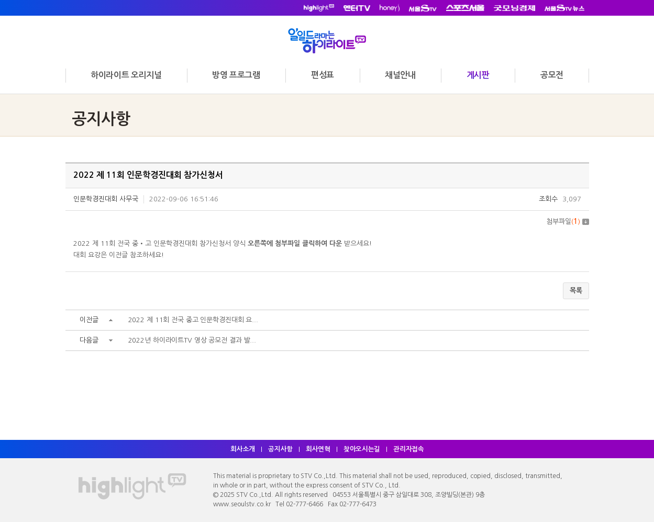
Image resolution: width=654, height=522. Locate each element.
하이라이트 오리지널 (126, 75)
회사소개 (241, 449)
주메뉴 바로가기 (0, 0)
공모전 (551, 75)
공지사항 (279, 449)
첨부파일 (567, 221)
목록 (576, 291)
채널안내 (400, 75)
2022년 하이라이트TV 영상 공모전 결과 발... (193, 341)
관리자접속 (410, 449)
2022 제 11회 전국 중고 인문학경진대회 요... (194, 320)
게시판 (478, 75)
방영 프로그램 (236, 75)
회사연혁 (317, 449)
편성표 (322, 75)
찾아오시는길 (362, 449)
